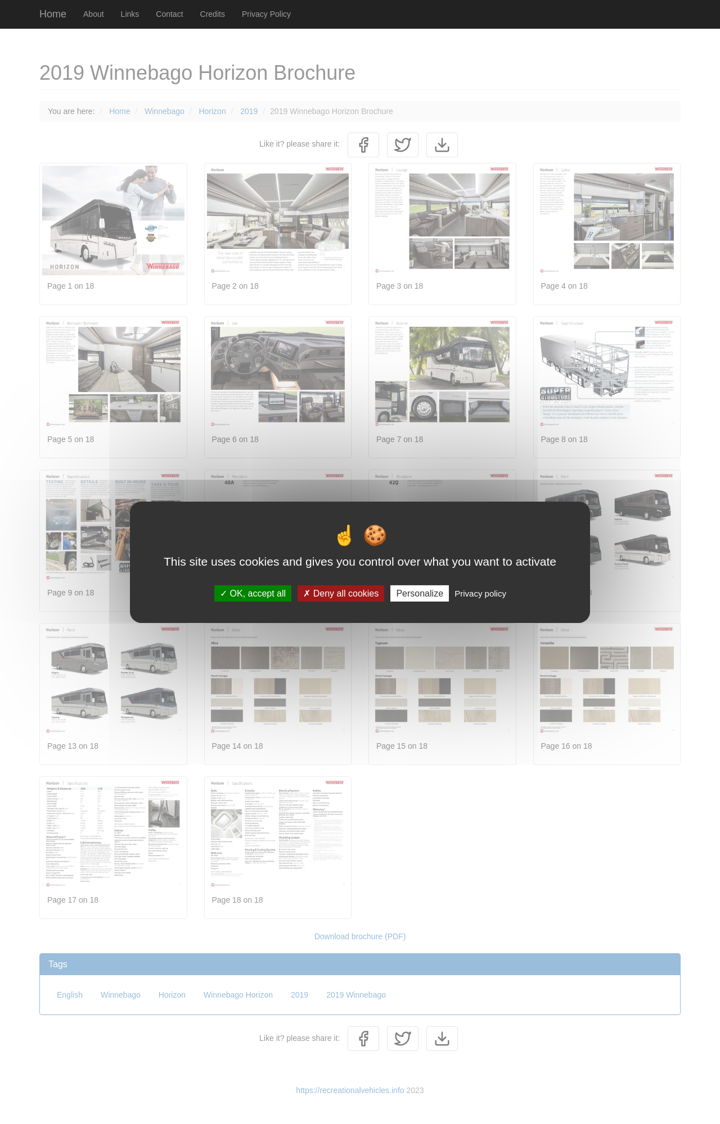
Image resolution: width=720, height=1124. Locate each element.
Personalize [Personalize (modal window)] (419, 593)
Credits (212, 14)
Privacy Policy (266, 14)
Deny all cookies (341, 593)
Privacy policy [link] (480, 593)
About (93, 14)
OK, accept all (253, 593)
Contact (169, 14)
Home (52, 14)
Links (130, 14)
